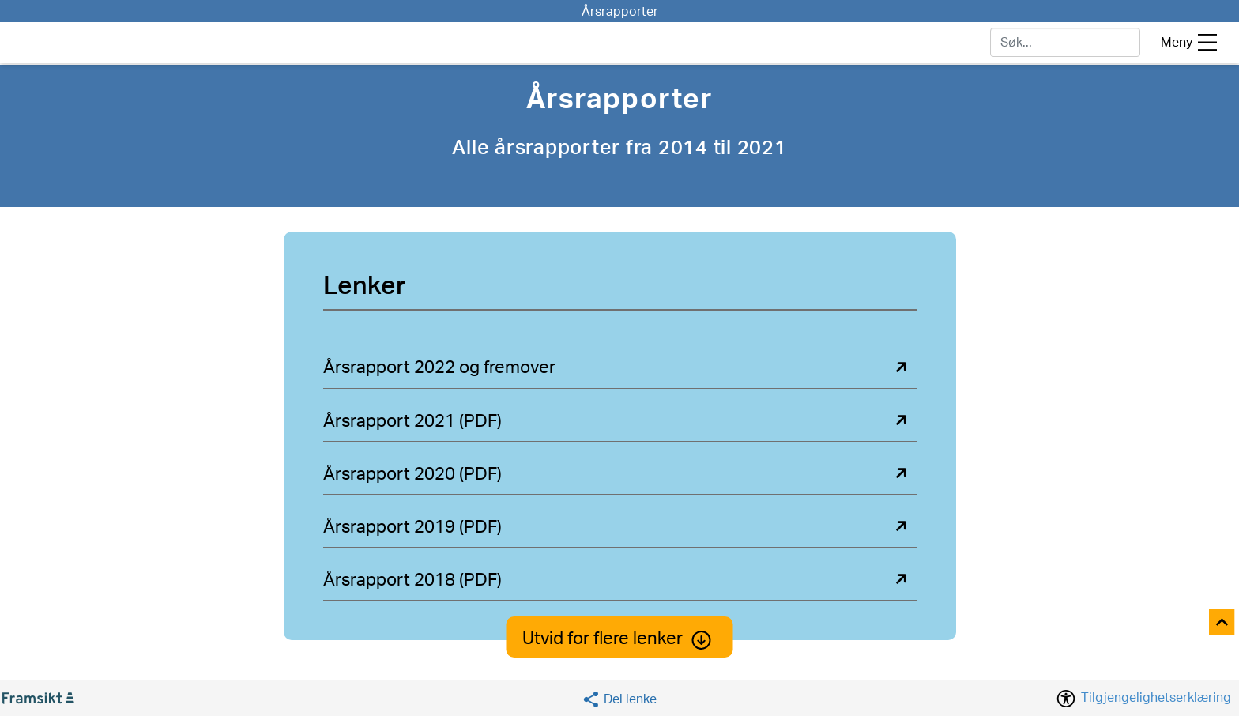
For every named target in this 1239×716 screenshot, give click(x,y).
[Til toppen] (1223, 623)
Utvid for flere (619, 638)
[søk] (1065, 42)
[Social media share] (619, 699)
